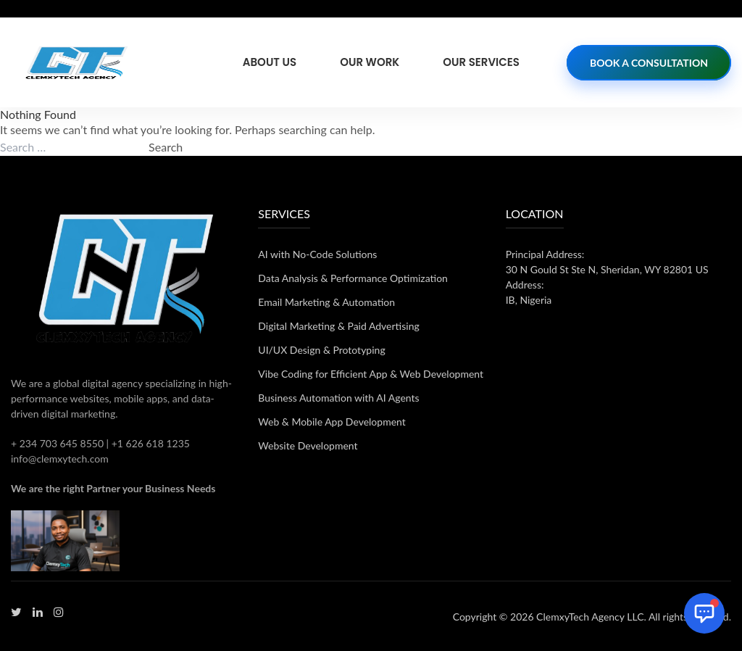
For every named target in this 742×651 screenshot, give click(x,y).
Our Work (369, 62)
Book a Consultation (649, 63)
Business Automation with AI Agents (338, 397)
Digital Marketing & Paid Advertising (338, 326)
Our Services (481, 62)
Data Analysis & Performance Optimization (353, 278)
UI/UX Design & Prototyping (321, 350)
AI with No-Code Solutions (317, 254)
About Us (269, 62)
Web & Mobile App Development (331, 421)
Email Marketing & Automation (326, 302)
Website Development (307, 445)
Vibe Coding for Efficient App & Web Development (370, 374)
